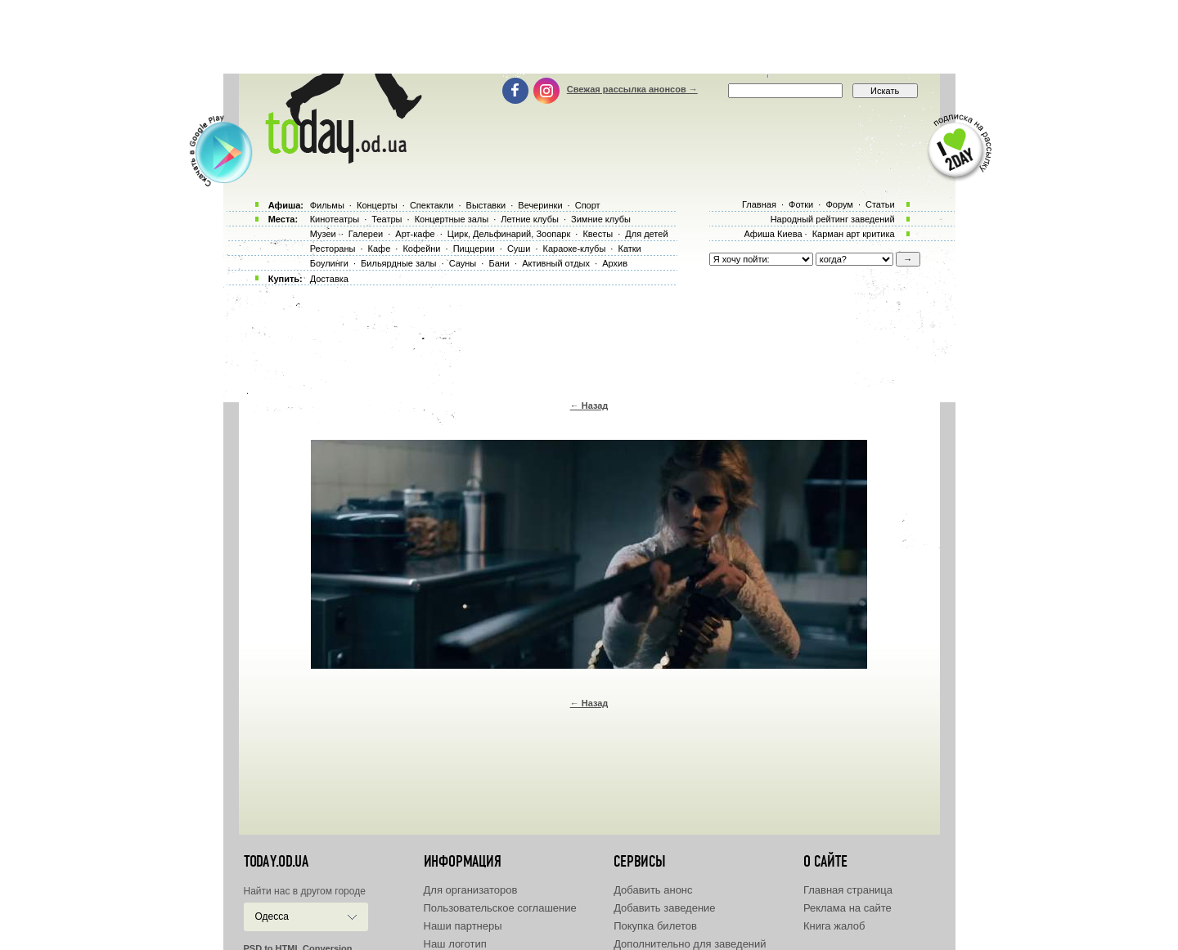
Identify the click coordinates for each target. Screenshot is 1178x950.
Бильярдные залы (398, 263)
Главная (759, 204)
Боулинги (329, 263)
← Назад (589, 405)
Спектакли (432, 205)
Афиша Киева (773, 234)
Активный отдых (556, 263)
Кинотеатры (334, 219)
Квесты (597, 234)
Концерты (377, 205)
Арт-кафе (414, 234)
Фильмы (327, 205)
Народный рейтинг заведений (833, 219)
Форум (838, 204)
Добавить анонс (653, 890)
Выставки (486, 205)
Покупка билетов (655, 926)
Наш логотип (455, 944)
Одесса (272, 916)
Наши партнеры (463, 926)
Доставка (329, 279)
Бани (499, 263)
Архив (614, 263)
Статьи (880, 204)
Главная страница (847, 890)
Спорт (587, 205)
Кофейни (421, 248)
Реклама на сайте (847, 908)
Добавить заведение (664, 908)
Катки (629, 248)
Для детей (646, 234)
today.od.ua (276, 862)
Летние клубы (530, 219)
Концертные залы (451, 219)
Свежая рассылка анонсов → (632, 89)
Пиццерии (474, 248)
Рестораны (333, 248)
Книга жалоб (834, 926)
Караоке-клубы (574, 248)
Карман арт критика (853, 234)
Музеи (323, 234)
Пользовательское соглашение (500, 908)
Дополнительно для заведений (690, 944)
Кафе (379, 248)
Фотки (801, 204)
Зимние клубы (601, 219)
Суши (518, 248)
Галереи (365, 234)
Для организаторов (471, 890)
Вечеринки (540, 205)
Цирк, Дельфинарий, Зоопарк (508, 234)
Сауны (463, 263)
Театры (386, 219)
